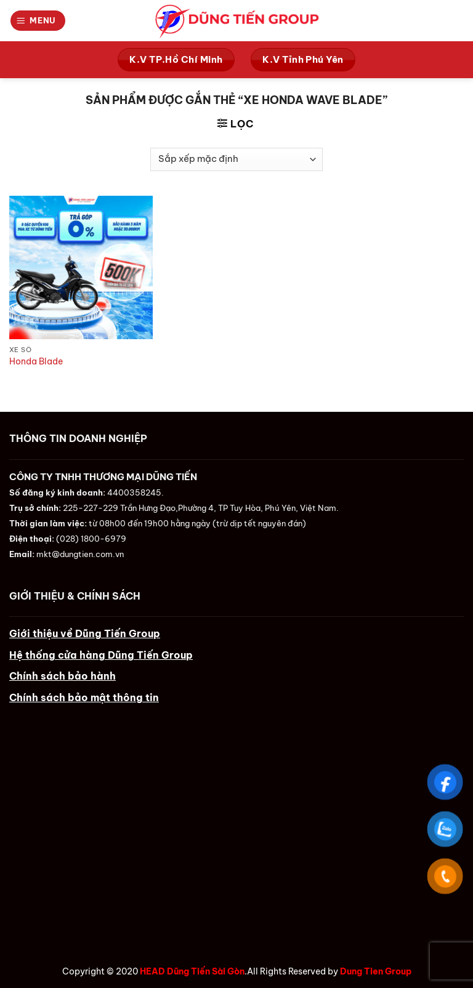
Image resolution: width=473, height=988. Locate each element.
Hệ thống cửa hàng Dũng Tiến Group (101, 655)
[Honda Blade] (81, 267)
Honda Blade (36, 361)
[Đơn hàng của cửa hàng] (236, 159)
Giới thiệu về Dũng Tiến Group (84, 633)
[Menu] (38, 20)
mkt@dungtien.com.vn (80, 554)
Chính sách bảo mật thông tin (84, 697)
